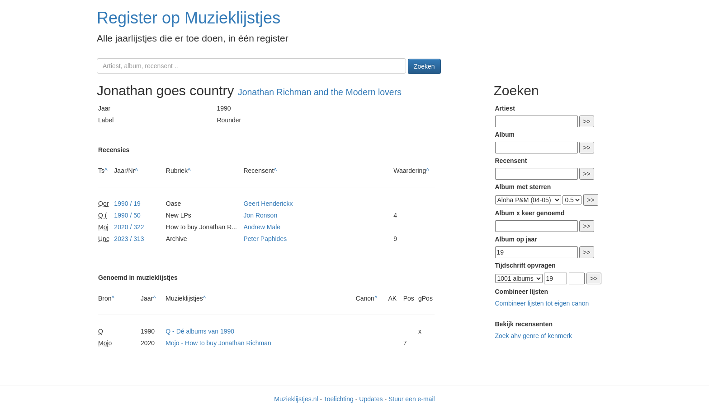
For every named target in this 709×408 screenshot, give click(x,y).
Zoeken (424, 66)
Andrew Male (261, 227)
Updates (371, 399)
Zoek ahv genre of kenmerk (533, 335)
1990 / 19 (127, 203)
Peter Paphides (265, 238)
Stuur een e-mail (411, 399)
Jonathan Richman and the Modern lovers (320, 92)
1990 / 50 (127, 215)
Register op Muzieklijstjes (188, 18)
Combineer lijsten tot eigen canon (542, 303)
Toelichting (339, 399)
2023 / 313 (129, 238)
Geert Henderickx (268, 203)
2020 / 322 (129, 227)
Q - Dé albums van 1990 (199, 331)
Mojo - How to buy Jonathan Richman (218, 343)
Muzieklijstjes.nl (296, 399)
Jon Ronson (260, 215)
